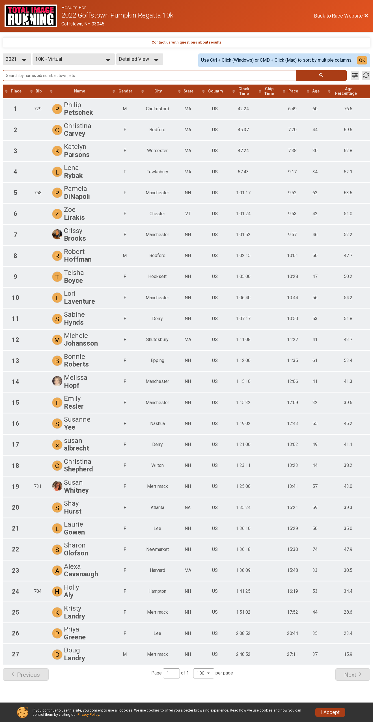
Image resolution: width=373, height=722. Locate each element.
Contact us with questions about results (186, 42)
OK (362, 60)
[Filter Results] (355, 75)
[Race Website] (33, 16)
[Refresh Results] (366, 75)
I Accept (330, 712)
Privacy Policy (88, 714)
